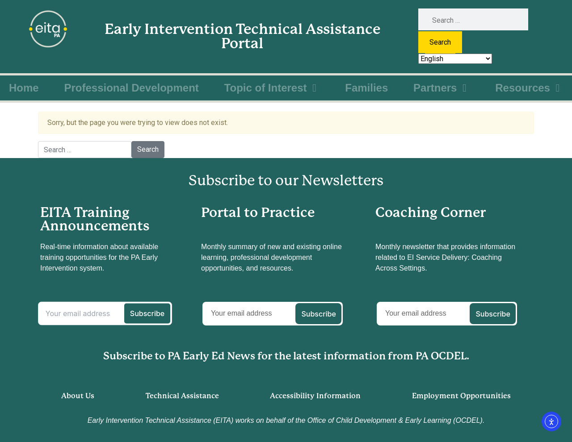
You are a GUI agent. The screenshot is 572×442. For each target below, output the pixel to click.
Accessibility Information (315, 396)
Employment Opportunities (461, 396)
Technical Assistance (182, 396)
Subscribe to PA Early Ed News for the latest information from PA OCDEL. (286, 356)
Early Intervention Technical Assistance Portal (242, 36)
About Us (77, 396)
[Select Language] (455, 59)
